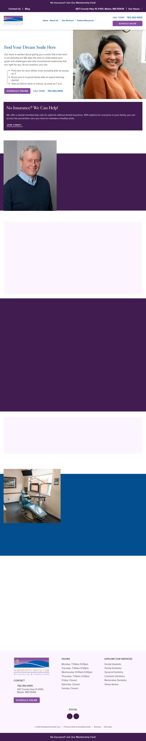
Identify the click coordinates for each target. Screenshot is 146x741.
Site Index (108, 727)
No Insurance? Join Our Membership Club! (73, 3)
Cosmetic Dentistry (115, 676)
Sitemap (97, 727)
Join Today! (14, 124)
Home (45, 20)
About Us (54, 20)
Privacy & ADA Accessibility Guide (77, 727)
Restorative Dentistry (116, 680)
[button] (70, 716)
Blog (27, 9)
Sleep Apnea (111, 684)
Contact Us (15, 9)
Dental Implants (113, 664)
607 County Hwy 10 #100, (100, 9)
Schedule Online (127, 23)
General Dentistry (114, 672)
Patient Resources (85, 20)
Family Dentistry (113, 668)
